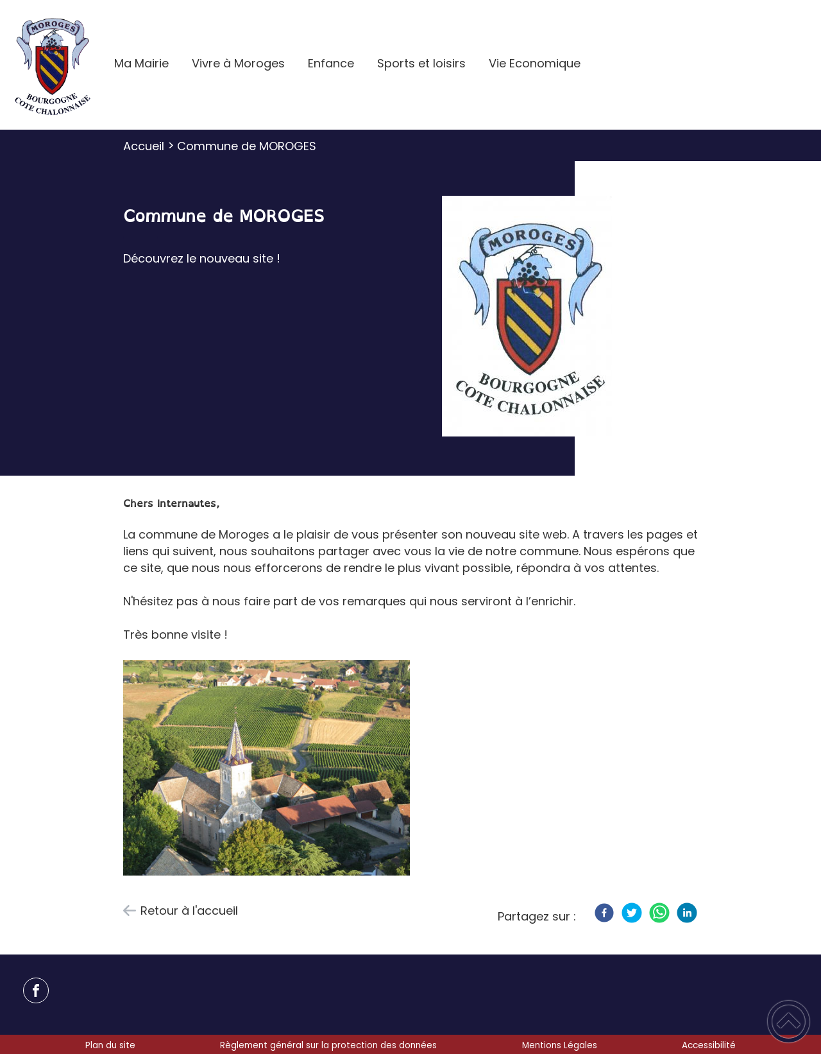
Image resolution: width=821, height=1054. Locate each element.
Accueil (143, 146)
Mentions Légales (559, 1045)
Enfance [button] (331, 63)
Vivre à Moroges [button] (238, 63)
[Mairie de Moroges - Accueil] (51, 65)
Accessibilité (709, 1045)
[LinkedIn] (687, 913)
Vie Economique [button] (534, 63)
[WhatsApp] (659, 913)
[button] (788, 1021)
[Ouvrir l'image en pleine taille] (527, 318)
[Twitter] (632, 913)
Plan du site (110, 1045)
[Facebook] (604, 912)
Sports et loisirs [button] (421, 63)
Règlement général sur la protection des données (328, 1045)
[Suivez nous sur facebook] (36, 990)
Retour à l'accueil (189, 911)
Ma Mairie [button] (141, 63)
